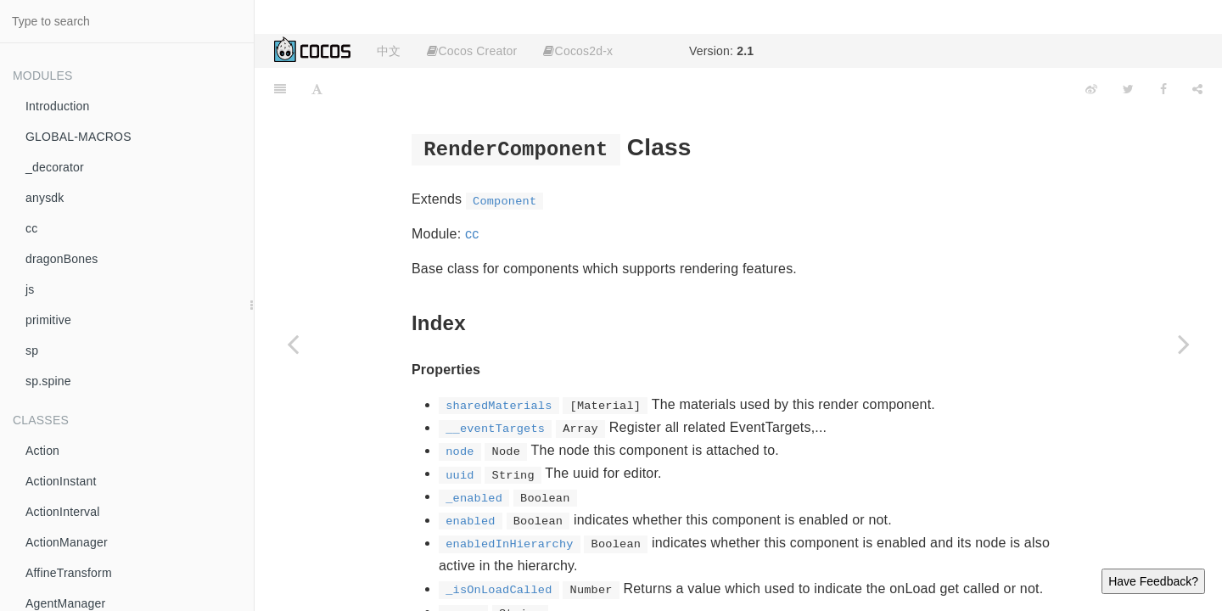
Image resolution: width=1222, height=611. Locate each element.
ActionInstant (61, 481)
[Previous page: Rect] (293, 343)
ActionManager (66, 542)
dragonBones (61, 259)
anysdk (44, 198)
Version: (721, 51)
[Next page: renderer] (1184, 343)
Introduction (57, 106)
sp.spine (48, 381)
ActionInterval (62, 512)
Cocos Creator (472, 51)
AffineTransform (68, 573)
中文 (389, 51)
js (30, 289)
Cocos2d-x (578, 51)
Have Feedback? (1153, 581)
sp (31, 350)
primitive (48, 320)
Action (42, 450)
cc (31, 228)
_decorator (54, 167)
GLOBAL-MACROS (78, 136)
